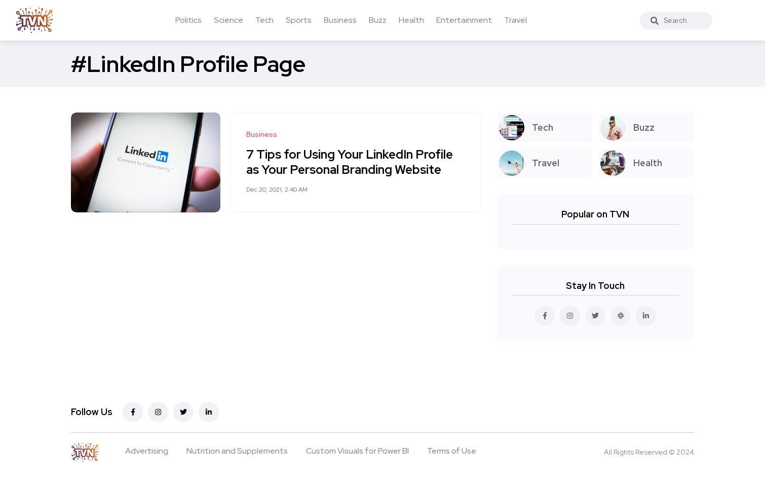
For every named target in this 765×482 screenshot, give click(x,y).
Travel (515, 20)
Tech (264, 20)
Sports (299, 20)
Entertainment (464, 20)
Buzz (378, 20)
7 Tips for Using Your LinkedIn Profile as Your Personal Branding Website (349, 161)
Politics (188, 20)
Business (340, 20)
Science (228, 20)
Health (411, 20)
